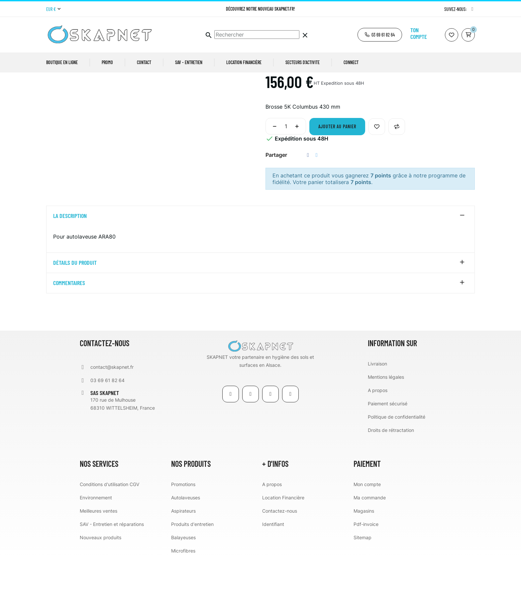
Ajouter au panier (337, 177)
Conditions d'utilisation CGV (109, 535)
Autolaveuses (185, 548)
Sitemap (362, 588)
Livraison (377, 414)
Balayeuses (183, 588)
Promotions (183, 535)
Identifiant (273, 575)
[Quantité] (285, 177)
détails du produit (75, 314)
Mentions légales (386, 428)
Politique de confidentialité (396, 467)
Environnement (96, 548)
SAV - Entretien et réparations (112, 575)
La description (70, 267)
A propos (377, 441)
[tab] (260, 267)
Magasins (364, 561)
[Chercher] (256, 34)
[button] (380, 35)
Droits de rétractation (391, 481)
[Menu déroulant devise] (53, 9)
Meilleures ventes (98, 561)
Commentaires (69, 334)
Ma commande (370, 548)
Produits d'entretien (192, 575)
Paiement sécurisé (387, 454)
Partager (308, 206)
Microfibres (183, 601)
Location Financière (283, 548)
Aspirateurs (183, 561)
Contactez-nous (279, 561)
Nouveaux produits (100, 588)
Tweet (317, 206)
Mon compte (367, 535)
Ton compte (418, 33)
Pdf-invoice (366, 575)
